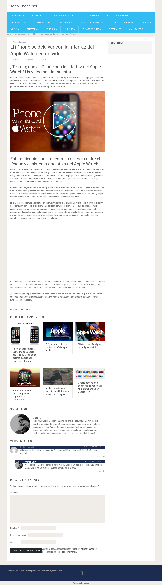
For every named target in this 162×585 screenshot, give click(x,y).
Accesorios (17, 15)
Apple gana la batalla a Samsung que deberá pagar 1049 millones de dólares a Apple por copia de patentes (24, 354)
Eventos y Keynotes (93, 22)
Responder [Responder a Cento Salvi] (101, 471)
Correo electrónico (19, 535)
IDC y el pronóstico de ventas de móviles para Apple (57, 347)
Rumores (69, 29)
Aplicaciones (18, 22)
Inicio (9, 34)
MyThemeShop (55, 571)
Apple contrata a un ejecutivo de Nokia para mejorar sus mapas (57, 391)
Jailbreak (129, 22)
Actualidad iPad (90, 15)
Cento (37, 417)
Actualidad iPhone (117, 15)
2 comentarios (48, 60)
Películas (51, 29)
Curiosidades (65, 22)
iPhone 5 (32, 181)
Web (12, 542)
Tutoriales (114, 29)
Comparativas (42, 22)
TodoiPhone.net (23, 6)
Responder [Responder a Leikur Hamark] (101, 456)
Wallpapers (136, 29)
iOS (114, 22)
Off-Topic (32, 29)
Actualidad (38, 15)
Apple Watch (54, 80)
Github (76, 197)
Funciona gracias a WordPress (19, 571)
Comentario (16, 492)
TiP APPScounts (91, 29)
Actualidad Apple (63, 15)
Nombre (14, 528)
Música (15, 29)
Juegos (147, 22)
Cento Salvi (17, 60)
